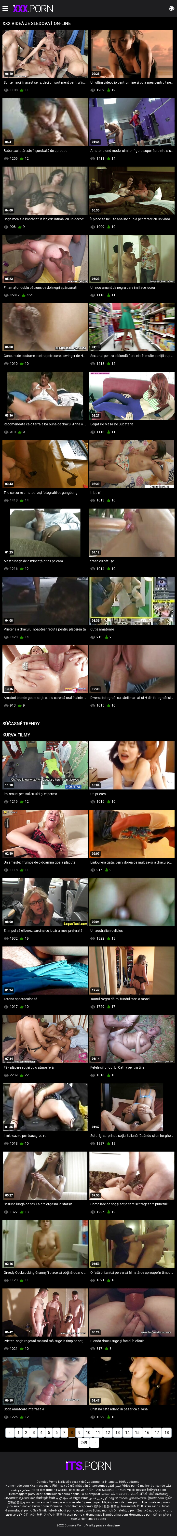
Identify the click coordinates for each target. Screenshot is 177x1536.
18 (166, 1432)
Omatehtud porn (125, 1510)
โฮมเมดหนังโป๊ (131, 1506)
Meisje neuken (136, 1490)
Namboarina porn (116, 1514)
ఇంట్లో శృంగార (64, 1498)
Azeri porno (84, 1510)
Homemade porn (17, 1485)
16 (147, 1432)
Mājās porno (111, 1502)
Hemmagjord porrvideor (26, 1494)
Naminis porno (131, 1502)
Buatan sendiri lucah (155, 1506)
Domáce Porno (61, 1506)
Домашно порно (19, 1506)
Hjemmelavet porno (156, 1502)
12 (108, 1432)
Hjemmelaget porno (19, 1510)
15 (137, 1432)
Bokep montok (103, 1510)
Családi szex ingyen (72, 1490)
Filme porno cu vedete (65, 1502)
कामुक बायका (81, 1498)
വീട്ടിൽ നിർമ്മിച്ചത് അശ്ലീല (128, 1498)
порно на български (85, 1494)
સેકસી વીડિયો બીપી (143, 1494)
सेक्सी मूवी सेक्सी (45, 1498)
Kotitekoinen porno (57, 1494)
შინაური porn (156, 1490)
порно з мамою (37, 1502)
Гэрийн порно (92, 1502)
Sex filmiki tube (43, 1510)
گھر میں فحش (99, 1498)
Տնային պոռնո (114, 1490)
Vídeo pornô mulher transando (143, 1485)
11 (98, 1432)
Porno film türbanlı (44, 1490)
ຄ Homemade (93, 1514)
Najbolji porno (65, 1510)
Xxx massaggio (40, 1485)
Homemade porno (93, 1519)
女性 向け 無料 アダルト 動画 (43, 1514)
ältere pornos (98, 1485)
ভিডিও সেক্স (93, 1490)
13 (117, 1432)
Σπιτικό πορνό (148, 1510)
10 (88, 1432)
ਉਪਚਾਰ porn (156, 1498)
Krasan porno (73, 1514)
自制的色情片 (16, 1502)
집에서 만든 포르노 (107, 1506)
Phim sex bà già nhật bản (70, 1485)
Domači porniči (83, 1506)
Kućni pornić (41, 1506)
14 (127, 1432)
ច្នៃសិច (169, 1498)
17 (157, 1432)
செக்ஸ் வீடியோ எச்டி (115, 1494)
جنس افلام (114, 1485)
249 (84, 1442)
